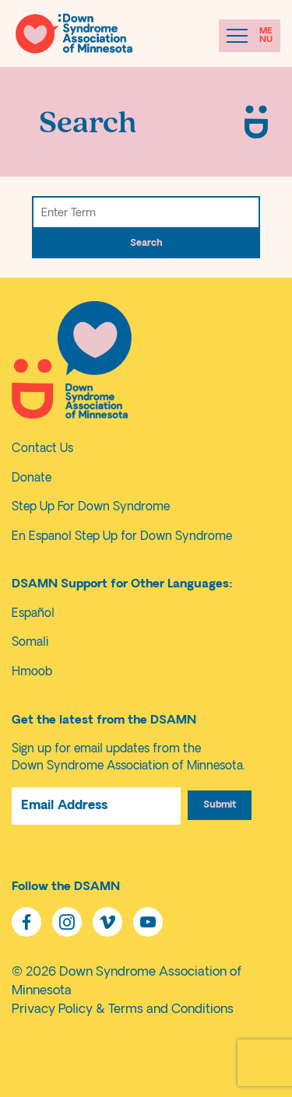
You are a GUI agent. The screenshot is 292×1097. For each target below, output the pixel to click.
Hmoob (32, 672)
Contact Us (42, 449)
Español (33, 614)
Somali (30, 643)
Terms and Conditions (171, 1010)
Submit (219, 805)
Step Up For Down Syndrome (91, 507)
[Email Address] (96, 806)
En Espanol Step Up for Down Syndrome (122, 537)
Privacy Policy (52, 1010)
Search (146, 243)
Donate (31, 479)
